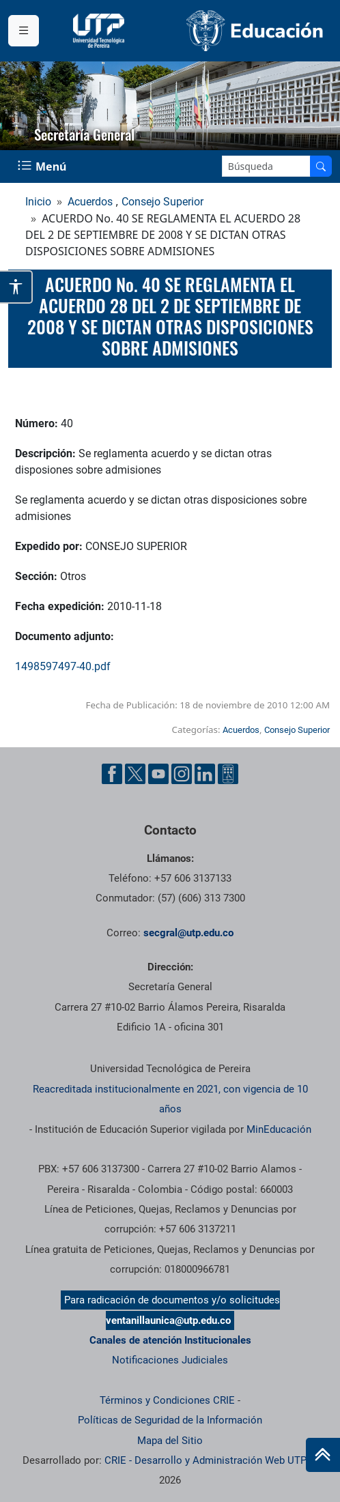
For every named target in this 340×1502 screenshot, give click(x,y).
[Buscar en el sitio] (321, 166)
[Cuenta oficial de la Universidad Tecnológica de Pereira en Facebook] (112, 774)
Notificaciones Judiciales (170, 1360)
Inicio (38, 201)
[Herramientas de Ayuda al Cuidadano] (228, 774)
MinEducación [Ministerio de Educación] (278, 1129)
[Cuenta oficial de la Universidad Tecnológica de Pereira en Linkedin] (205, 774)
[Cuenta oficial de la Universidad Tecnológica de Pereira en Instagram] (181, 774)
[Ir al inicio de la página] (323, 1455)
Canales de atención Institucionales (170, 1340)
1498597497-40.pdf (63, 666)
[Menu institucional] (23, 30)
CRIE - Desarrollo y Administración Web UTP (205, 1460)
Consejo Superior (162, 201)
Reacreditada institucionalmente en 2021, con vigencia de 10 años (170, 1099)
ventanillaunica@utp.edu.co (168, 1320)
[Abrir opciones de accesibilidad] (16, 287)
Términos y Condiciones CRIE (167, 1400)
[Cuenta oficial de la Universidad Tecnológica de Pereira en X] (135, 774)
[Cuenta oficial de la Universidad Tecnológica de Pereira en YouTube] (158, 774)
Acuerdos (90, 201)
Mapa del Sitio (170, 1440)
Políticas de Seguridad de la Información (170, 1420)
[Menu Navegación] (43, 166)
